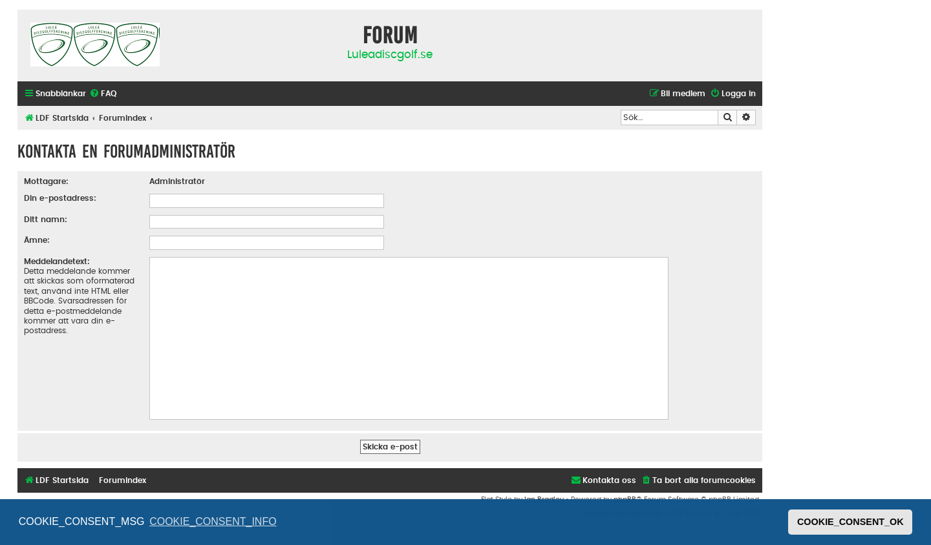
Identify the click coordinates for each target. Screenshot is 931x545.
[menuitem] (102, 94)
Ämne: (37, 240)
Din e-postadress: (60, 198)
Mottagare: (46, 181)
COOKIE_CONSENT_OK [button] (850, 522)
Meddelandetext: (57, 261)
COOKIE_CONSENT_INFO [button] (212, 521)
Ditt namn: (45, 219)
